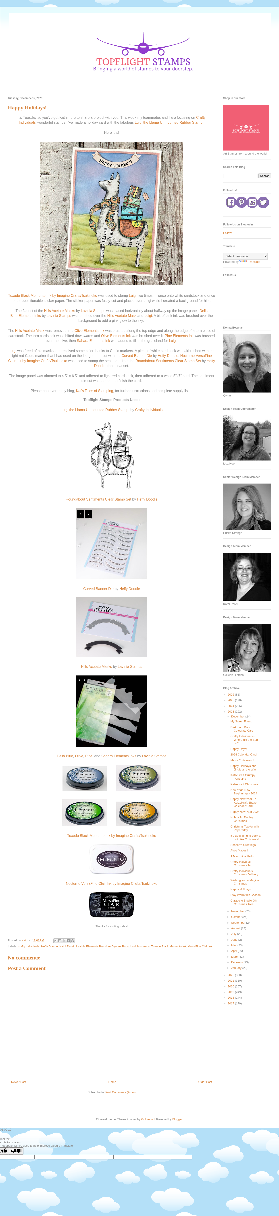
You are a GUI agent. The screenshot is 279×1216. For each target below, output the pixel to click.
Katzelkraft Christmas (244, 784)
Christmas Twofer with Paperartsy (244, 828)
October (236, 917)
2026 (231, 694)
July (234, 934)
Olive (79, 331)
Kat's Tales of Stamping (94, 391)
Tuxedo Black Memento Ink (168, 946)
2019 (231, 992)
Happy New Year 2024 (244, 811)
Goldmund (147, 1119)
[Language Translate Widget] (245, 256)
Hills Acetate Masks (59, 311)
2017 (231, 1003)
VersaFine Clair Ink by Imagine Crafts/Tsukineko (119, 883)
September (238, 922)
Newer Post (18, 1082)
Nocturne (187, 356)
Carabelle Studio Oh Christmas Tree (243, 902)
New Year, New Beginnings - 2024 (243, 791)
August (236, 928)
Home (112, 1082)
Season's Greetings (243, 845)
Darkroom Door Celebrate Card (241, 729)
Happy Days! (238, 749)
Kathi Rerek (67, 946)
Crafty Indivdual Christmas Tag (241, 863)
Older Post (205, 1082)
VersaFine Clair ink (200, 946)
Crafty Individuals (148, 410)
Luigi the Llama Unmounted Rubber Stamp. (95, 410)
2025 (231, 700)
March (235, 956)
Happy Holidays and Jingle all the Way (243, 767)
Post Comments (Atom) (120, 1092)
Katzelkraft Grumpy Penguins (242, 776)
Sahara (82, 341)
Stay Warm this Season (245, 895)
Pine (168, 336)
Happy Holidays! (241, 889)
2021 (231, 980)
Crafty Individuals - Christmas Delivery (244, 872)
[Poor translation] (16, 1151)
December (238, 716)
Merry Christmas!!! (242, 760)
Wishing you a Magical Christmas (244, 882)
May (234, 945)
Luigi (133, 295)
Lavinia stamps (140, 946)
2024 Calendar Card (243, 754)
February (237, 962)
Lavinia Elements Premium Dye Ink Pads (102, 946)
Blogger (177, 1119)
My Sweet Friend (241, 721)
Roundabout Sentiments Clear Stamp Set (168, 361)
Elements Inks (30, 316)
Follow (227, 233)
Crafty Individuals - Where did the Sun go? (244, 739)
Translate (249, 261)
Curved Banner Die (137, 356)
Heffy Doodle (168, 356)
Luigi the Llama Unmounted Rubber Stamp (168, 122)
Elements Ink (94, 331)
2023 (231, 711)
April (234, 951)
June (234, 939)
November (238, 911)
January (236, 968)
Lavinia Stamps (93, 311)
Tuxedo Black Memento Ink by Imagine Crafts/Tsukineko (52, 295)
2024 (231, 706)
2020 (231, 986)
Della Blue (65, 756)
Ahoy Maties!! (239, 850)
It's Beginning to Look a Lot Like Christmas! (245, 837)
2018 (231, 997)
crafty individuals (29, 946)
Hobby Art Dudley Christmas (241, 819)
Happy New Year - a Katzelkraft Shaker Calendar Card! (243, 802)
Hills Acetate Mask (121, 316)
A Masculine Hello (241, 856)
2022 (231, 975)
